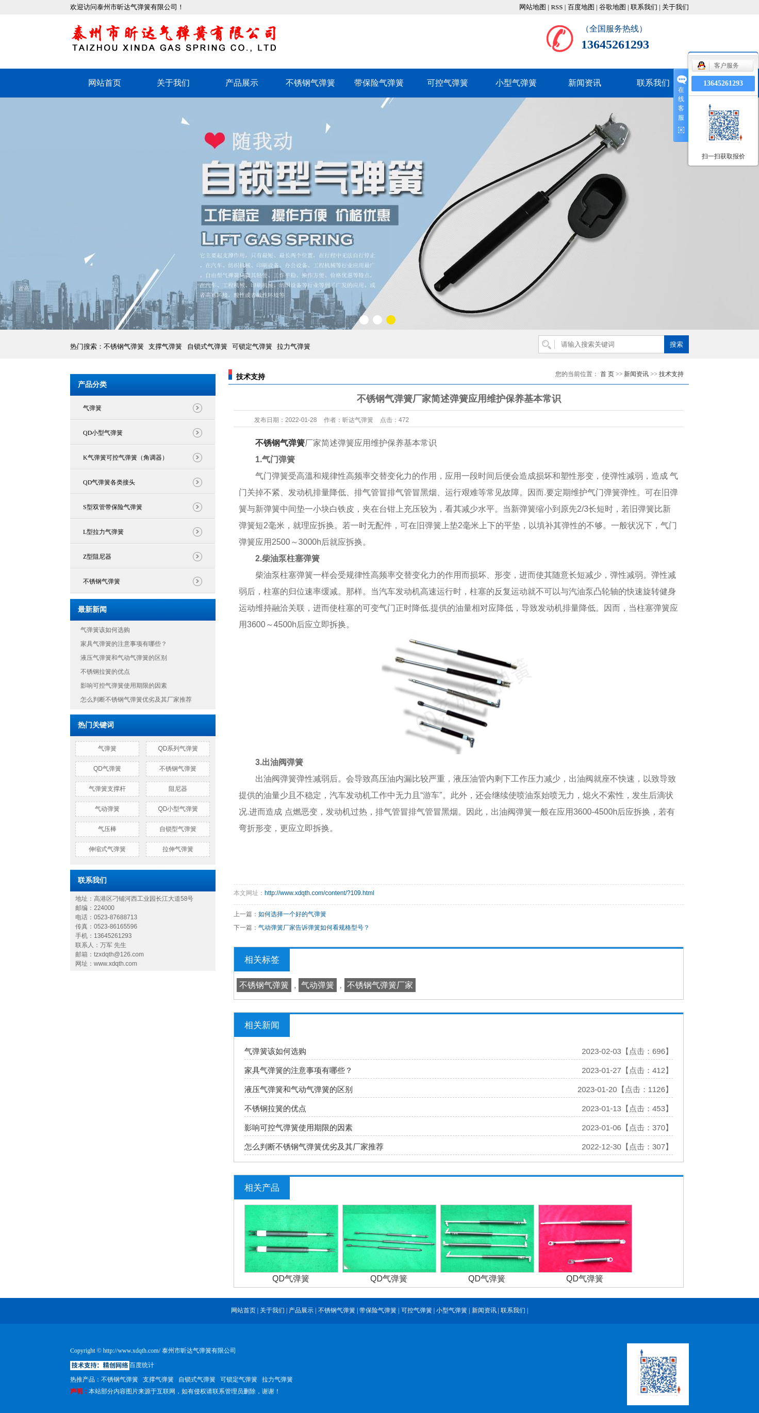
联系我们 (644, 7)
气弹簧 (92, 408)
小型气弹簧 (516, 82)
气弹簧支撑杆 (107, 788)
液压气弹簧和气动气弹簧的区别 (123, 657)
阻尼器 (178, 788)
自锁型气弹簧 (177, 829)
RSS (557, 7)
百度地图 (581, 7)
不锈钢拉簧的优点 (105, 671)
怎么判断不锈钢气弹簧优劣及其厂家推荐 (136, 699)
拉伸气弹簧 (177, 849)
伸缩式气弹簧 (107, 849)
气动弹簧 (107, 809)
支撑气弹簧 (165, 346)
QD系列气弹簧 (178, 748)
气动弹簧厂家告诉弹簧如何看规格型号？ (314, 927)
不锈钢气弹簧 (310, 82)
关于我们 (675, 7)
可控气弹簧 (447, 82)
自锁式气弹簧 (207, 346)
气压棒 (107, 829)
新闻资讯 (584, 82)
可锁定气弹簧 (252, 346)
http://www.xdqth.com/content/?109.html (319, 893)
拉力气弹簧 (293, 346)
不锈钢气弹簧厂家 (380, 985)
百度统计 (141, 1365)
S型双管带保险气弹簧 (112, 507)
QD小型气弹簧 (103, 432)
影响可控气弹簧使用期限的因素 (123, 685)
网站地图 (532, 7)
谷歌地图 (612, 7)
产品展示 (241, 82)
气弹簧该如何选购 (105, 630)
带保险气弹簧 (379, 82)
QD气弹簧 (107, 768)
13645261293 (723, 83)
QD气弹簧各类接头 (109, 482)
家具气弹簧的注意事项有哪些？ (123, 643)
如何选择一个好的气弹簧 (292, 914)
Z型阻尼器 (97, 556)
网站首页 (104, 82)
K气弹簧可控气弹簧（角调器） (125, 457)
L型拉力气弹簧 (103, 531)
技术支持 (671, 374)
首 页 (607, 374)
